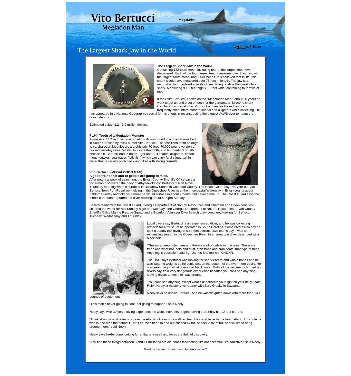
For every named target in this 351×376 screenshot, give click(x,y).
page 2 (202, 349)
